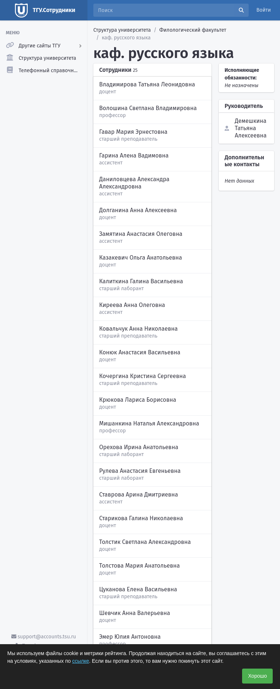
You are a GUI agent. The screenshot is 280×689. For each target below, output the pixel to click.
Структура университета (122, 30)
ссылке (80, 661)
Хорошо (257, 676)
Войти (263, 10)
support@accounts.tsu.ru (43, 637)
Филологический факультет (192, 30)
